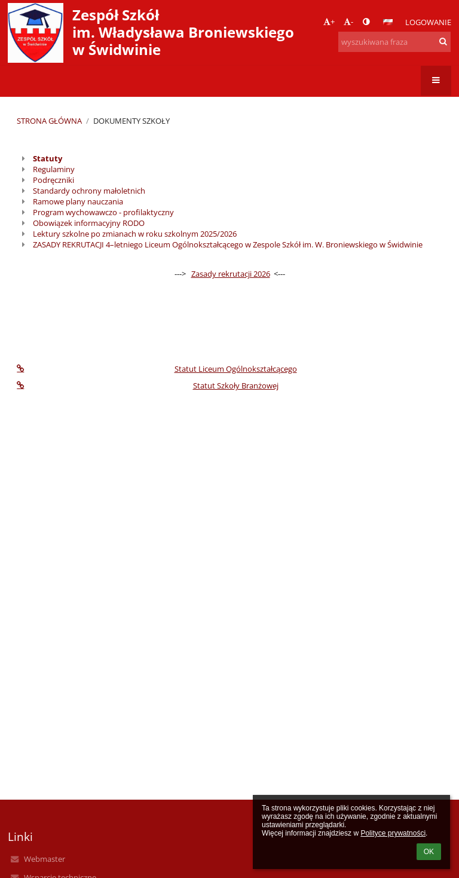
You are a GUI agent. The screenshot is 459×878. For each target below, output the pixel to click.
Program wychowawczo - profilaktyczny (103, 212)
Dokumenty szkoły (131, 120)
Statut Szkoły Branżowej (147, 385)
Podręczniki (53, 180)
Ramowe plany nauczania (78, 201)
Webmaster (44, 858)
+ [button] (329, 21)
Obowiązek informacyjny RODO (89, 223)
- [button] (348, 21)
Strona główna (49, 120)
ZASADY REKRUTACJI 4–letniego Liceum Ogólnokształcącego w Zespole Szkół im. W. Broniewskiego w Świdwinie (228, 244)
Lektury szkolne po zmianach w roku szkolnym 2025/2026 (135, 233)
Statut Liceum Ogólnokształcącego (156, 368)
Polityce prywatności (393, 833)
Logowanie (428, 22)
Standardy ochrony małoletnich (89, 190)
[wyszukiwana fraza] (394, 42)
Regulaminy (54, 169)
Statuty (47, 158)
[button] (388, 22)
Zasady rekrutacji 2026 (230, 273)
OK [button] (429, 852)
